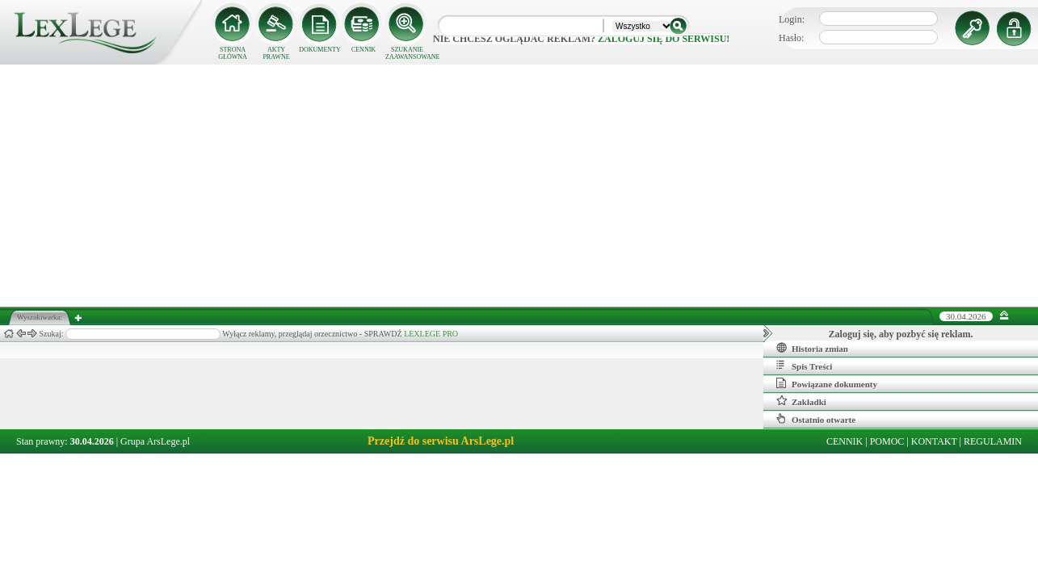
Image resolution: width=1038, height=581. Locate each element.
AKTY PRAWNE (276, 53)
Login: (792, 19)
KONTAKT (934, 441)
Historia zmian (812, 347)
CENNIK (363, 49)
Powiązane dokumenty (826, 383)
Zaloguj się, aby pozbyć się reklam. (901, 334)
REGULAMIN (993, 441)
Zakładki (801, 401)
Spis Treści (804, 365)
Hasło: (791, 38)
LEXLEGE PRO (431, 333)
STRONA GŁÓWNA (232, 53)
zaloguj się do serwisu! (663, 38)
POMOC (887, 441)
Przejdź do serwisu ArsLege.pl (441, 441)
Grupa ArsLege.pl (155, 441)
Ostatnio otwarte (815, 418)
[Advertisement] (519, 186)
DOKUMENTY (320, 49)
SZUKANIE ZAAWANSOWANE (407, 53)
